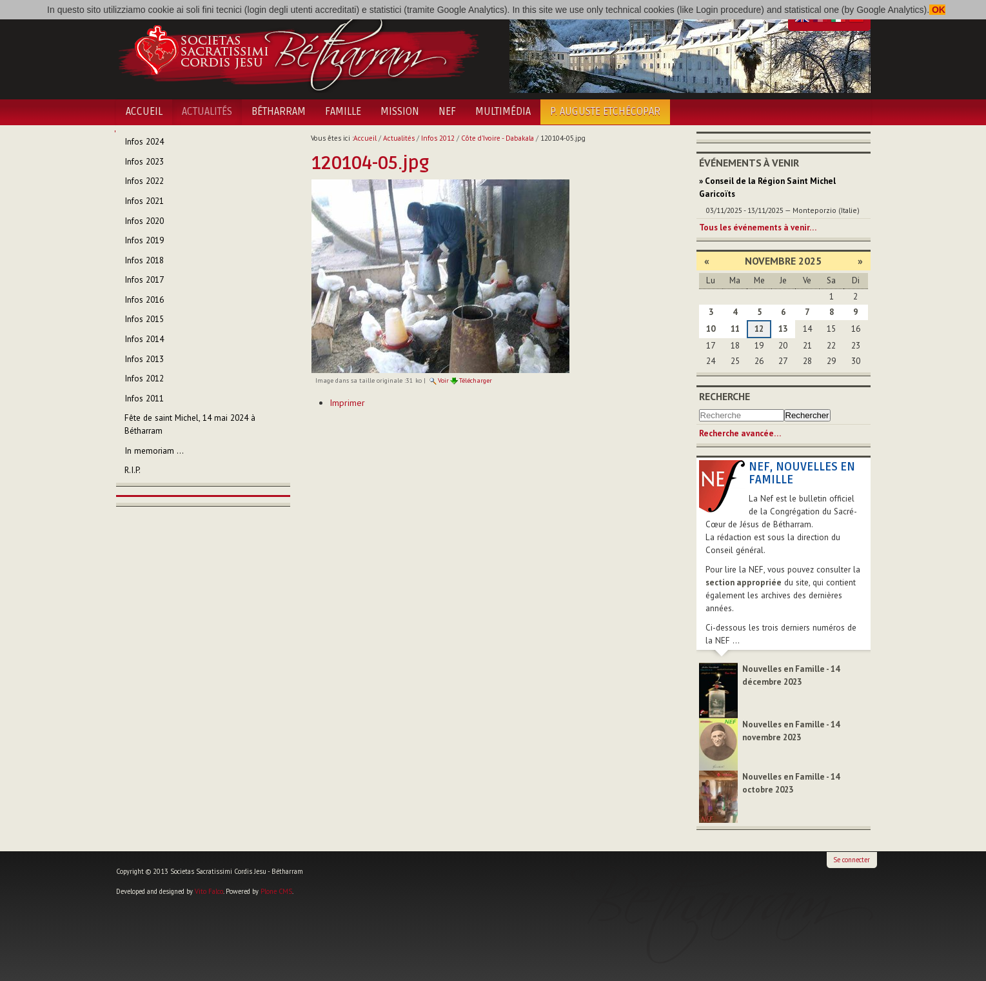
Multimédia (503, 111)
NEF (447, 111)
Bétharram (278, 111)
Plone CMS (276, 891)
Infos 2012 (438, 138)
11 (735, 328)
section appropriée (743, 582)
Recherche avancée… (740, 433)
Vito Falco (209, 891)
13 (782, 328)
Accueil (144, 111)
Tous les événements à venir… (757, 227)
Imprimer (347, 403)
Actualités (207, 111)
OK (937, 10)
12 (759, 328)
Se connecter (851, 859)
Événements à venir (749, 162)
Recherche (724, 396)
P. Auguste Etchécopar (605, 111)
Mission (399, 111)
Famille (343, 111)
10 (710, 328)
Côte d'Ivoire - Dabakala (497, 138)
